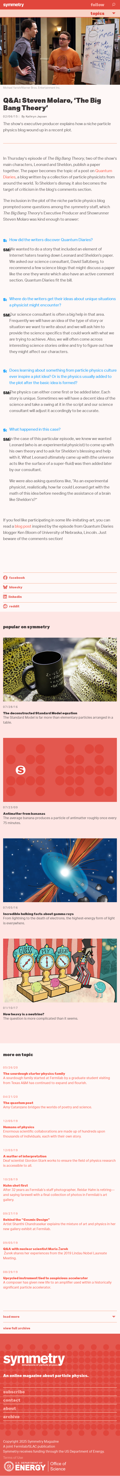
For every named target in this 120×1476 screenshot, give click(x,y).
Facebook (14, 577)
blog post (23, 527)
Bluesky (12, 587)
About (9, 1408)
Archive (11, 1416)
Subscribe (14, 1391)
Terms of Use (13, 1458)
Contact (11, 1400)
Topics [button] (105, 13)
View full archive (16, 1328)
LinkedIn (12, 597)
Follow (97, 4)
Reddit (11, 606)
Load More (11, 1316)
